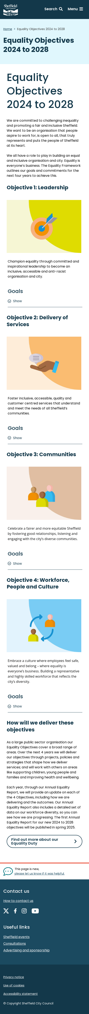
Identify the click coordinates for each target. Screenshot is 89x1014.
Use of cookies (13, 985)
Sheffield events (16, 936)
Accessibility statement (20, 994)
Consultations (14, 943)
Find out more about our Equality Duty (34, 841)
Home (7, 29)
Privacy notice (13, 977)
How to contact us (18, 900)
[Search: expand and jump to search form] (53, 9)
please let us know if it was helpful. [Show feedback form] (40, 873)
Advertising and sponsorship (26, 950)
